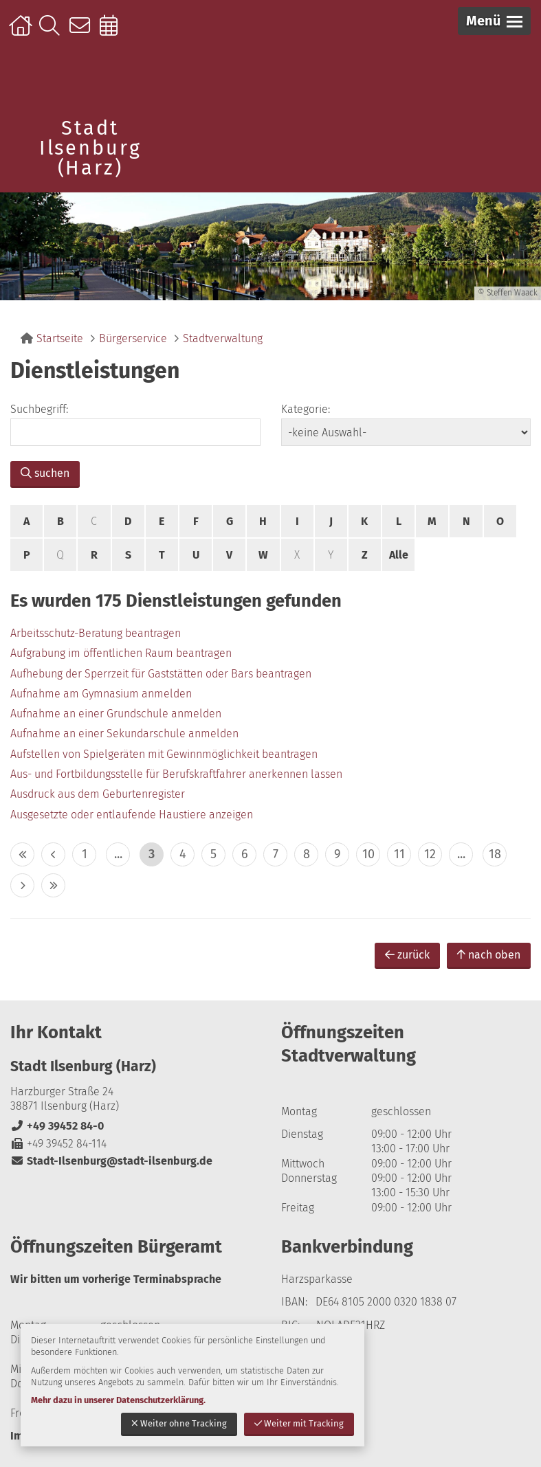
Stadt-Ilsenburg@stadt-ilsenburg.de (111, 1160)
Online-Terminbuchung (113, 32)
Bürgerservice (133, 338)
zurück (407, 955)
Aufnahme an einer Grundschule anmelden (115, 713)
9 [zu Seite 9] (337, 854)
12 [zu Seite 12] (430, 854)
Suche (53, 32)
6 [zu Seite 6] (244, 854)
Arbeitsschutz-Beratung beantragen (95, 633)
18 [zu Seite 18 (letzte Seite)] (495, 854)
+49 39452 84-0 (57, 1125)
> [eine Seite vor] (22, 885)
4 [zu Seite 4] (182, 854)
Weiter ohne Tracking (179, 1423)
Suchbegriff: (39, 409)
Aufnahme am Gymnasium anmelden (101, 693)
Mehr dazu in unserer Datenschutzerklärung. (118, 1400)
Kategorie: (305, 409)
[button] (494, 21)
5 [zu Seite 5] (213, 854)
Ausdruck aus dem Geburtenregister (97, 793)
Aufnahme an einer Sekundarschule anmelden (124, 733)
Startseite (22, 32)
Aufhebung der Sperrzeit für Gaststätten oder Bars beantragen (160, 673)
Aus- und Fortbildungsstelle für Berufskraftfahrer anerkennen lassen (176, 774)
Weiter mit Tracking (299, 1423)
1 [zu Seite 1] (84, 854)
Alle (398, 554)
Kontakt (83, 32)
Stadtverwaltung (223, 338)
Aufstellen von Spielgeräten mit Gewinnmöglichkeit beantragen (164, 754)
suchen (45, 473)
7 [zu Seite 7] (275, 854)
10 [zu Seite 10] (368, 854)
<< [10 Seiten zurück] (22, 854)
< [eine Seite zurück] (53, 854)
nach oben (488, 955)
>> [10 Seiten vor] (53, 885)
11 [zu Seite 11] (399, 854)
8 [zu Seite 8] (306, 854)
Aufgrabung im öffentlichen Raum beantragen (121, 653)
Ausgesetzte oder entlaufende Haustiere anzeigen (131, 814)
